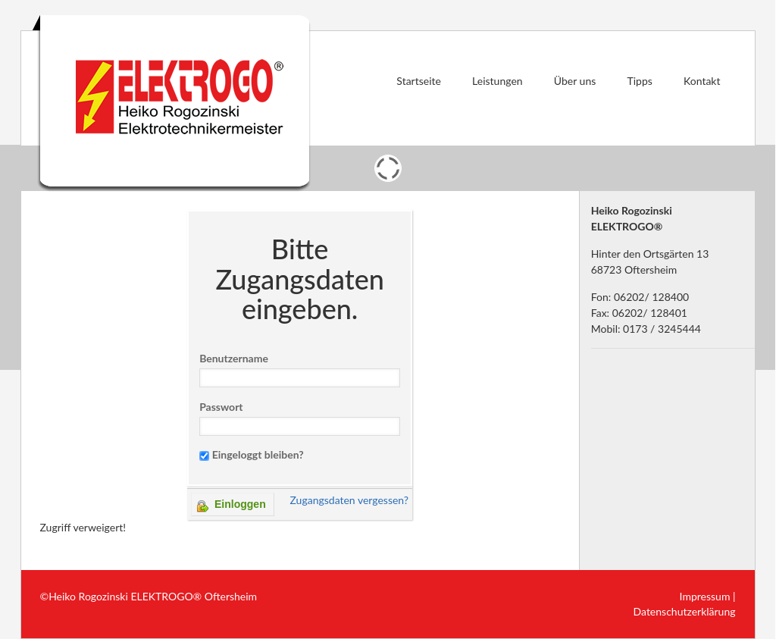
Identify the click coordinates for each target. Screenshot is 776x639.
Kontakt (702, 80)
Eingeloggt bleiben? (258, 454)
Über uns (575, 80)
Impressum (705, 596)
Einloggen (231, 505)
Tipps (639, 80)
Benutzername (233, 358)
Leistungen (497, 80)
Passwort (220, 406)
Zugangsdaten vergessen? (348, 499)
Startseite (418, 80)
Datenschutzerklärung (685, 611)
